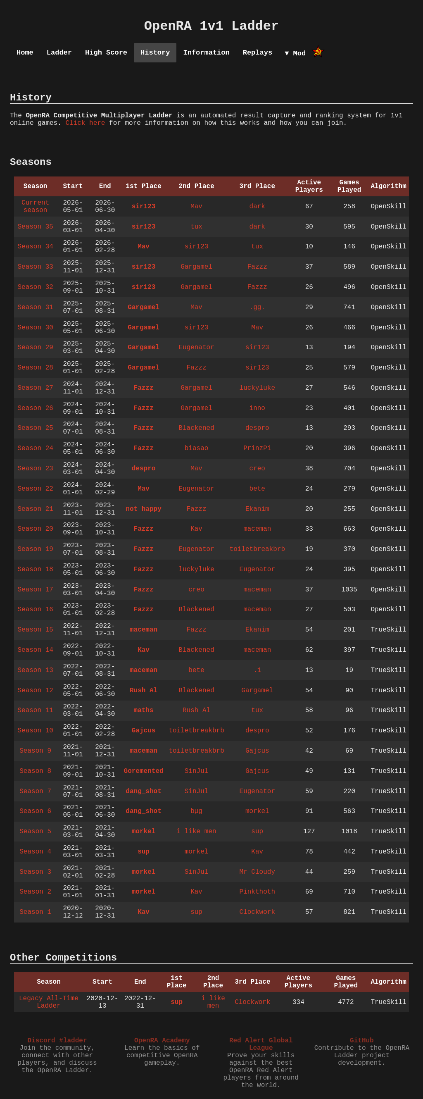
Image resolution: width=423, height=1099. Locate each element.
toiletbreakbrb (257, 549)
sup (257, 831)
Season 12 (35, 690)
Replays (257, 53)
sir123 (144, 206)
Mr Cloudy (257, 872)
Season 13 (35, 670)
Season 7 (35, 791)
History (155, 53)
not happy (143, 509)
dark (257, 206)
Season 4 (35, 852)
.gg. (257, 307)
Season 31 (35, 307)
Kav (196, 529)
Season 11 (35, 710)
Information (206, 53)
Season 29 (35, 347)
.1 (257, 670)
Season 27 (35, 388)
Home (25, 53)
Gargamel (196, 267)
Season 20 (35, 529)
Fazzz (257, 267)
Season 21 (35, 509)
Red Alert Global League (261, 1044)
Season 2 (35, 892)
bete (257, 489)
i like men (196, 831)
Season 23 (35, 468)
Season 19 (35, 549)
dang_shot (143, 791)
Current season (35, 206)
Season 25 (35, 428)
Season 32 (35, 287)
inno (257, 408)
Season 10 (35, 730)
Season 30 (35, 327)
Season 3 (35, 872)
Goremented (144, 771)
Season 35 (35, 227)
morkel (257, 811)
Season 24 (35, 448)
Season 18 (35, 569)
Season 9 (35, 751)
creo (257, 468)
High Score (106, 53)
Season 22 (35, 489)
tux (196, 227)
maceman (257, 529)
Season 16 (35, 609)
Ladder (59, 53)
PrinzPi (257, 448)
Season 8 (35, 771)
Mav (196, 206)
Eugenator (196, 347)
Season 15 (35, 630)
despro (257, 428)
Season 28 (35, 368)
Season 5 (35, 831)
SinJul (197, 771)
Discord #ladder (57, 1040)
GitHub (362, 1040)
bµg (196, 811)
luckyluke (257, 388)
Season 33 (35, 267)
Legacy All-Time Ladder (48, 1002)
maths (144, 710)
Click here (85, 123)
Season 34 (35, 246)
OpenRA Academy (162, 1040)
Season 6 (35, 811)
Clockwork (257, 912)
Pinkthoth (257, 892)
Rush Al (143, 690)
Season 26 (35, 408)
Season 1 (35, 912)
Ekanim (257, 509)
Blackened (196, 428)
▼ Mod (295, 53)
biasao (197, 448)
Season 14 (35, 650)
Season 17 (35, 590)
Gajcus (144, 730)
